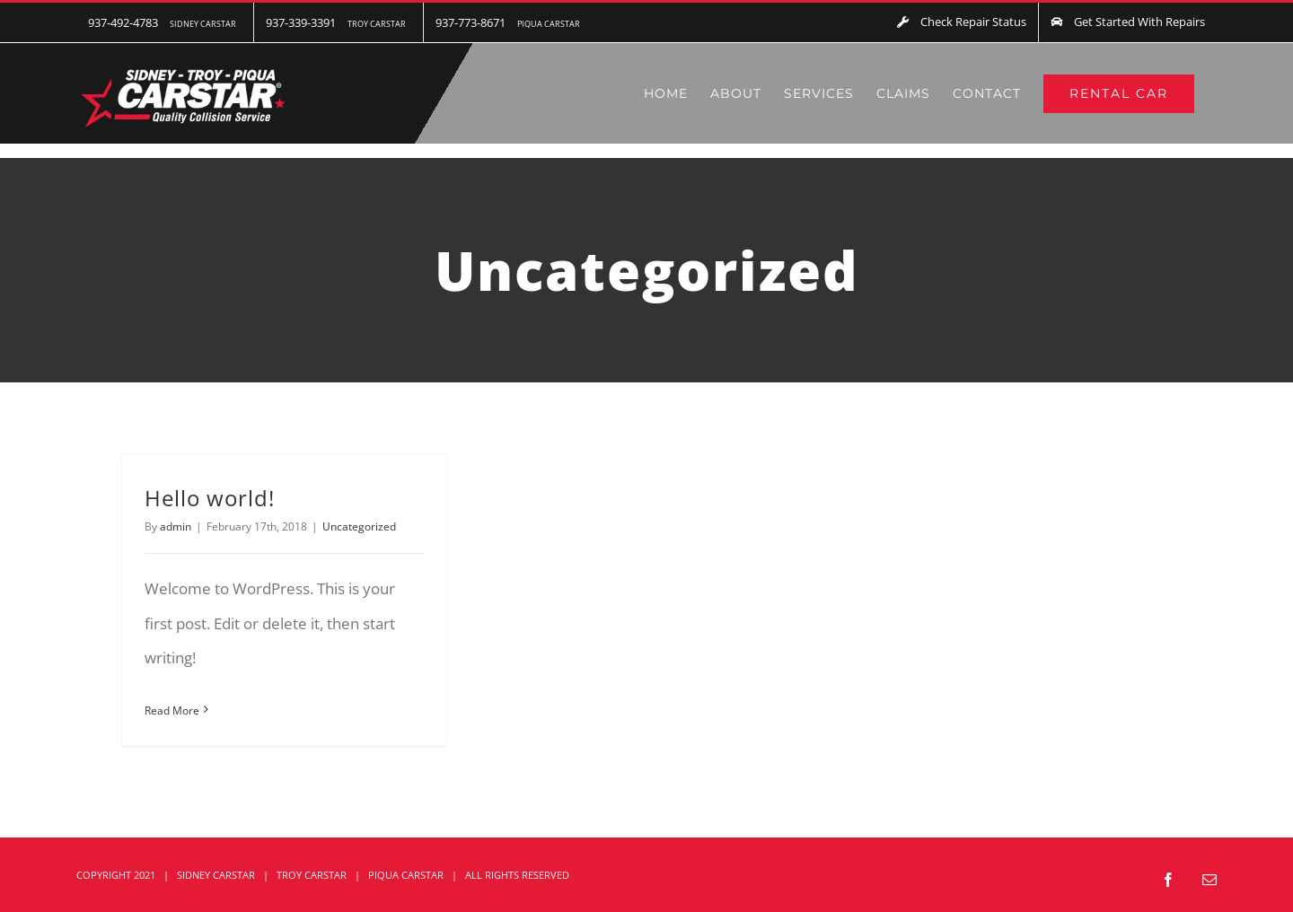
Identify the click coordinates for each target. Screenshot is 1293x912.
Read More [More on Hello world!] (172, 710)
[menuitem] (164, 22)
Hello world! (210, 498)
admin (175, 526)
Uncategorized (359, 526)
